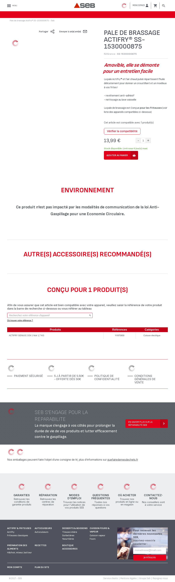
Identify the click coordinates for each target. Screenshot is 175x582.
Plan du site (42, 567)
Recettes (40, 545)
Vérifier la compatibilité (122, 131)
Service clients (110, 578)
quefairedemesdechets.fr (122, 459)
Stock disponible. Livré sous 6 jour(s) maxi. (126, 148)
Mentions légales (128, 578)
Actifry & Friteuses (19, 528)
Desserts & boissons (75, 528)
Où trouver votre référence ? (20, 320)
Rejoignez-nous (160, 578)
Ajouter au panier (117, 155)
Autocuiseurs (43, 528)
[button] (140, 5)
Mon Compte (14, 567)
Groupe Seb (144, 578)
